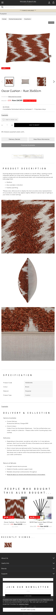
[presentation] (2, 81)
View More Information (41, 139)
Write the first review (14, 96)
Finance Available (28, 145)
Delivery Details (14, 139)
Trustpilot (3, 14)
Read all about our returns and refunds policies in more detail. (26, 474)
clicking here (23, 604)
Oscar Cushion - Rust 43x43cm (15, 522)
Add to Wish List (10, 120)
